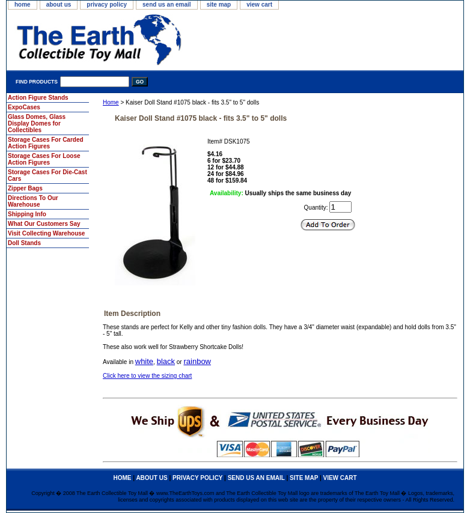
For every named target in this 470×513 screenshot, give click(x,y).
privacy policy (107, 4)
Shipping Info (27, 214)
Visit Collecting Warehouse (46, 233)
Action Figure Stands (38, 97)
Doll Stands (24, 243)
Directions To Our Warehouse (33, 201)
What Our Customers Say (44, 223)
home (22, 4)
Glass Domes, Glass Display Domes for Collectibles (37, 123)
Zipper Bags (25, 188)
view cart (259, 4)
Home (111, 102)
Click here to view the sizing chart (147, 375)
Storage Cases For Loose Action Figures (44, 159)
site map (219, 4)
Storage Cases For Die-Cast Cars (47, 175)
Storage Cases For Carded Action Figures (46, 143)
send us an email (166, 4)
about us (59, 4)
